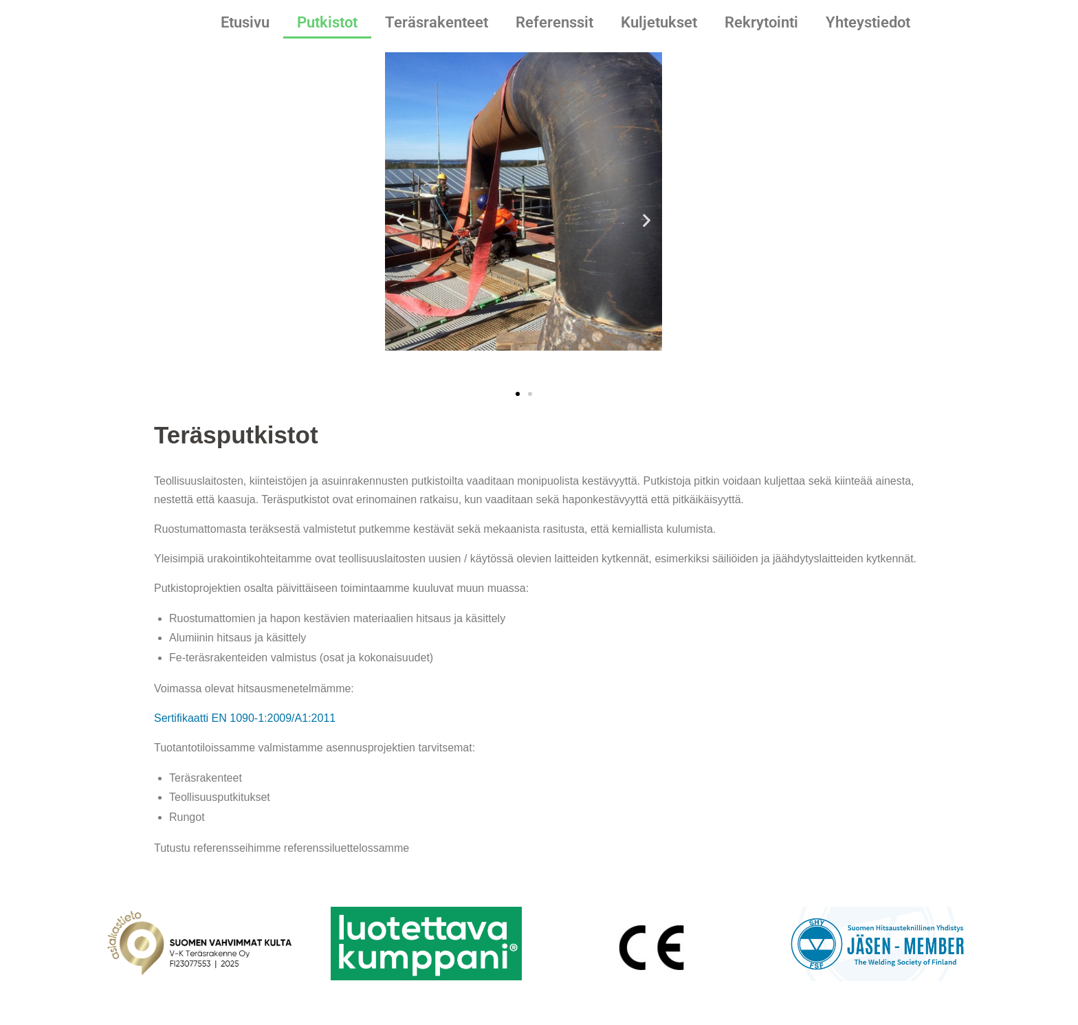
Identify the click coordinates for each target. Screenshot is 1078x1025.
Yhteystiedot (868, 22)
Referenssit (554, 22)
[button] (400, 220)
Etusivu (245, 22)
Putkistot (327, 22)
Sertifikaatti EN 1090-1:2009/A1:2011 (245, 718)
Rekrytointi (761, 22)
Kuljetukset (659, 22)
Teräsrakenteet (436, 22)
